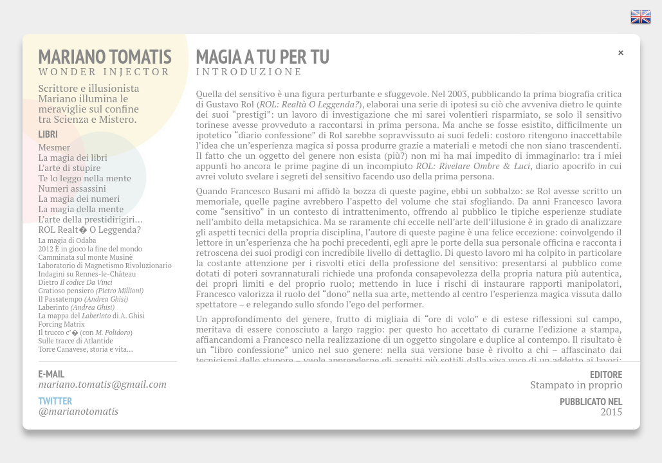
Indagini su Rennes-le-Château (87, 273)
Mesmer (55, 147)
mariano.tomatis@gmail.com (103, 384)
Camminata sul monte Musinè (86, 257)
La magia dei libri (73, 157)
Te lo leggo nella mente (85, 178)
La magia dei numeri (79, 198)
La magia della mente (81, 209)
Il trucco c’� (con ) (86, 332)
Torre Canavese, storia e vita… (86, 349)
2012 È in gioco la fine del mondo (90, 248)
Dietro (76, 282)
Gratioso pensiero (91, 290)
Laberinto (77, 307)
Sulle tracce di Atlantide (76, 340)
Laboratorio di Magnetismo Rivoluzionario (105, 265)
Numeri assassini (73, 188)
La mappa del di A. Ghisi (92, 315)
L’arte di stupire (70, 167)
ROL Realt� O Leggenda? (90, 229)
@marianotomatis (79, 411)
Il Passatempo (84, 299)
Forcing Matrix (62, 324)
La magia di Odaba (68, 240)
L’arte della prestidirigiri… (91, 219)
